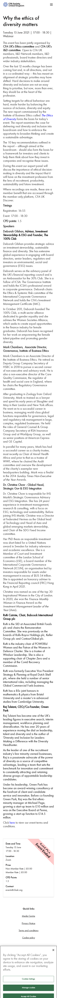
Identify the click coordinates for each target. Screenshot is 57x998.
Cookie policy (28, 937)
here (12, 822)
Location (10, 856)
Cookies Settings (28, 983)
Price (8, 865)
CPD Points (11, 877)
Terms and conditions (28, 930)
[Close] (53, 954)
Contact (10, 886)
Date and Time (13, 843)
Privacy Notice (28, 923)
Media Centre (28, 916)
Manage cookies (28, 992)
